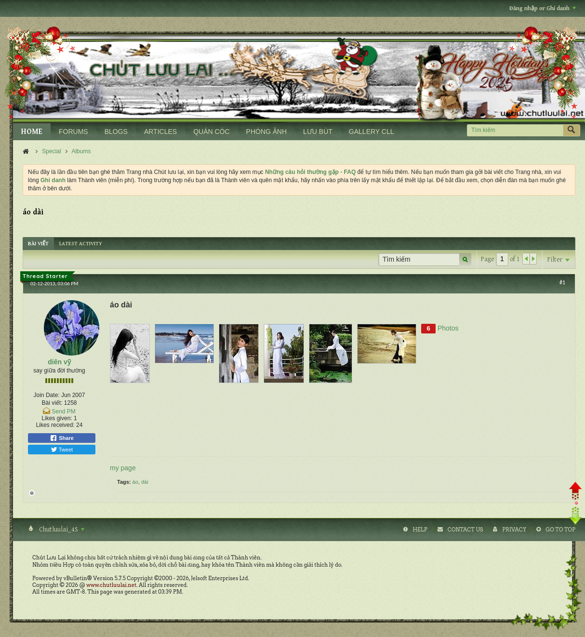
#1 (562, 282)
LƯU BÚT (317, 131)
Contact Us (465, 529)
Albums (81, 151)
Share (62, 438)
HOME (31, 131)
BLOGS (116, 131)
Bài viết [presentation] (38, 243)
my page (123, 468)
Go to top (560, 529)
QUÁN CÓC (211, 131)
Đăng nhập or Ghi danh (542, 8)
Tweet (62, 449)
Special (51, 151)
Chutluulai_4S (61, 529)
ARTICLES (160, 131)
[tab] (38, 243)
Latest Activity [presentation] (80, 243)
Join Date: (47, 395)
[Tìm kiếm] (515, 130)
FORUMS (73, 131)
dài (144, 482)
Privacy (514, 529)
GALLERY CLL (371, 131)
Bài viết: (51, 402)
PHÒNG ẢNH (266, 131)
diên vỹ (59, 362)
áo (135, 482)
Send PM (63, 411)
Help (419, 529)
